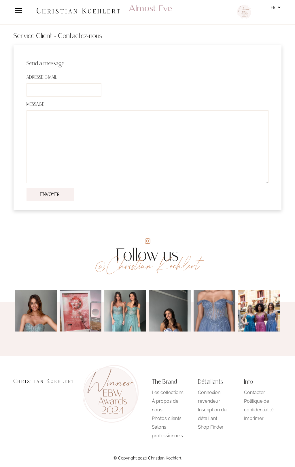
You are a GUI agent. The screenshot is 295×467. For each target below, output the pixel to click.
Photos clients (166, 418)
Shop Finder (211, 427)
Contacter (254, 392)
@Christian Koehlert (147, 265)
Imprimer (254, 418)
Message (35, 104)
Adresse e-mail (42, 77)
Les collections (168, 392)
